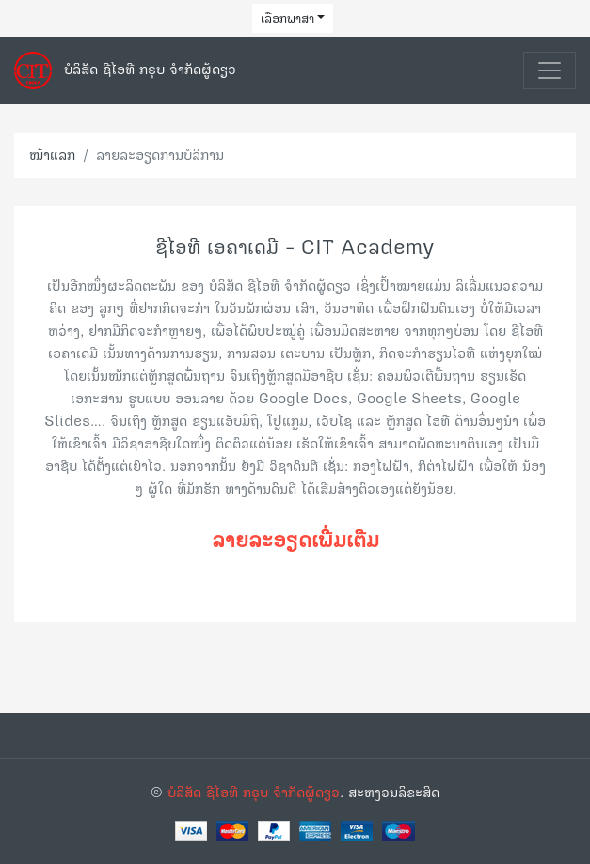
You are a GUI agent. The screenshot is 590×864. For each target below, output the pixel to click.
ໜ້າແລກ (52, 155)
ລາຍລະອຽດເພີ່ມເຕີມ (295, 539)
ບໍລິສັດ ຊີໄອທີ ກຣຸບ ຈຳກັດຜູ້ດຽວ (253, 792)
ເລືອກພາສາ (287, 17)
